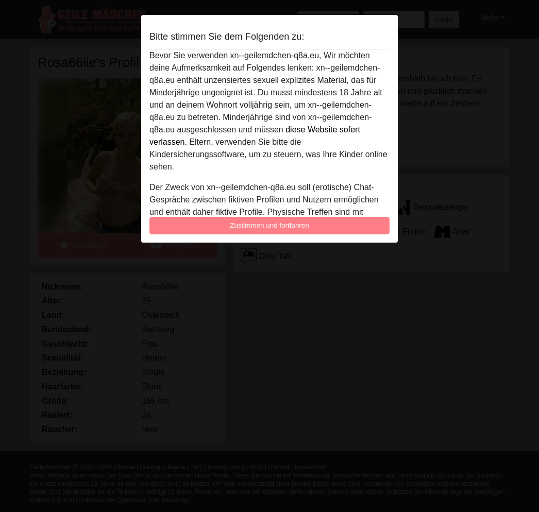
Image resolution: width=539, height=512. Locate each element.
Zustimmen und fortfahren (269, 225)
